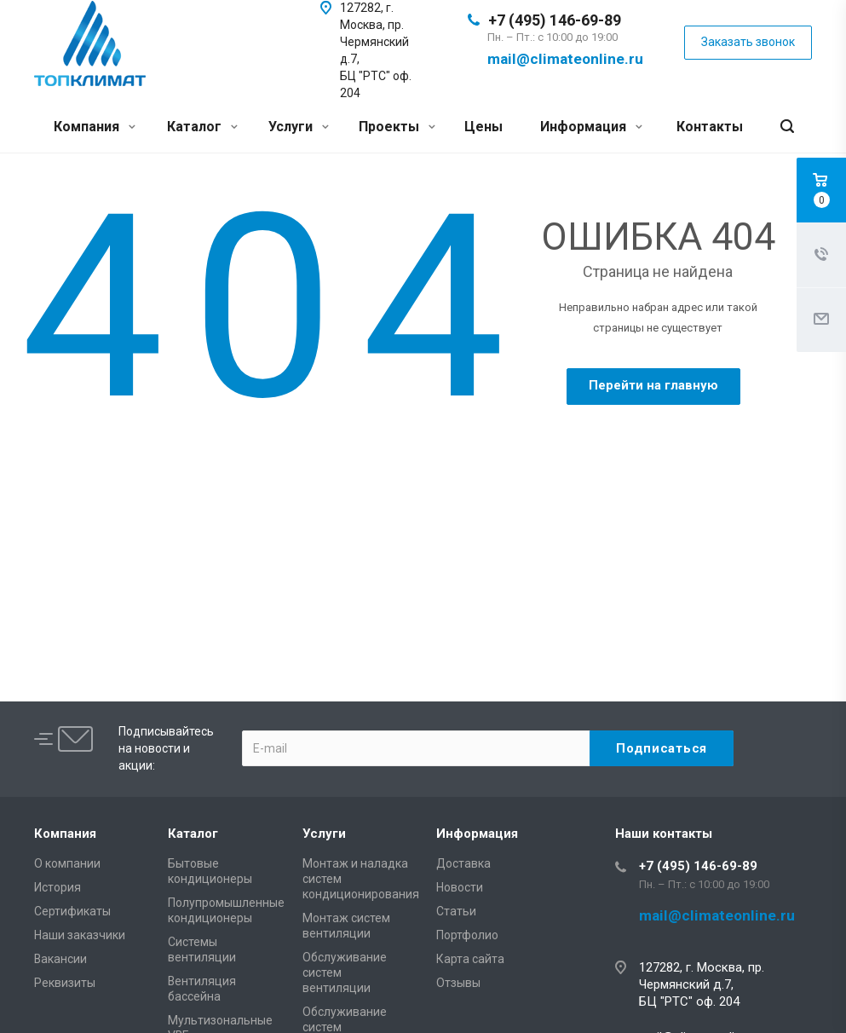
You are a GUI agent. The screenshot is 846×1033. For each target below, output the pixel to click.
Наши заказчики (79, 935)
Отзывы (458, 983)
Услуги (298, 126)
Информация (591, 126)
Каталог (202, 126)
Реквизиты (64, 983)
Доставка (463, 863)
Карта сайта (470, 959)
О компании (67, 863)
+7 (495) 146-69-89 (554, 20)
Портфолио (467, 935)
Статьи (456, 911)
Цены (483, 126)
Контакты (709, 126)
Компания (94, 126)
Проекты (397, 126)
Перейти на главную (653, 385)
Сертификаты (72, 911)
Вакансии (60, 959)
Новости (459, 887)
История (57, 887)
